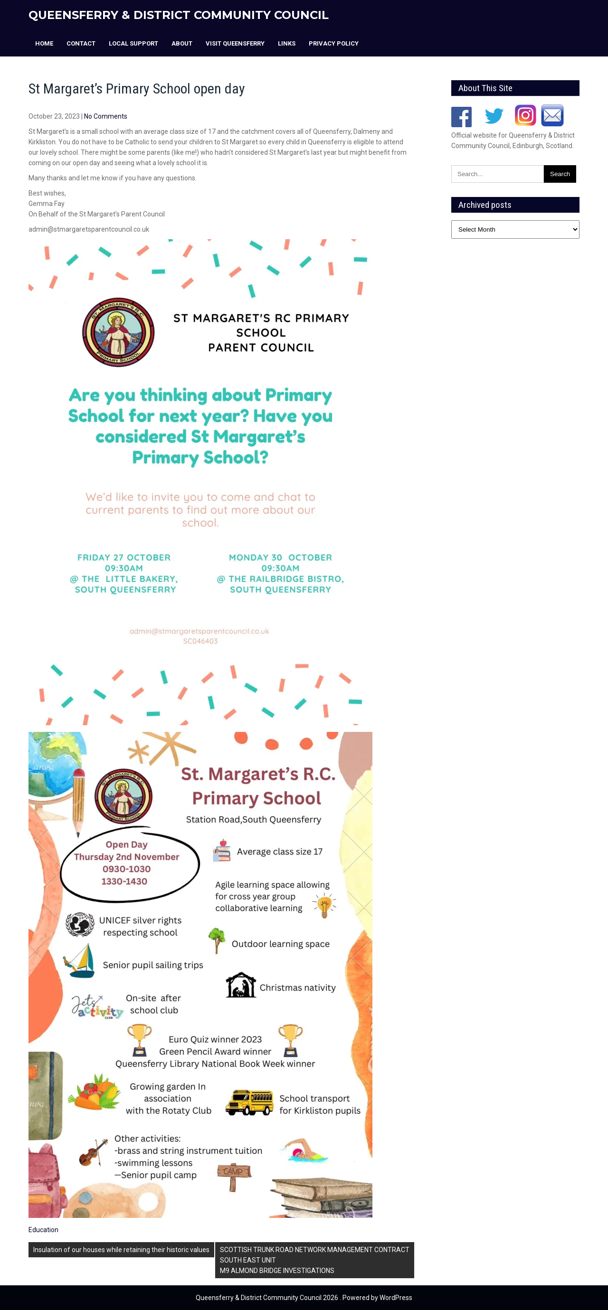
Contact (80, 43)
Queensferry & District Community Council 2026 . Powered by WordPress (304, 1297)
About (181, 43)
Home (44, 43)
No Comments (105, 116)
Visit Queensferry (235, 43)
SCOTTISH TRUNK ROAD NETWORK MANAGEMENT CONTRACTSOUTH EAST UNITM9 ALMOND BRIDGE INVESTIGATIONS (314, 1260)
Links (286, 43)
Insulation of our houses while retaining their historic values (121, 1250)
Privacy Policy (334, 43)
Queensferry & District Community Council (178, 15)
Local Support (133, 43)
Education (43, 1230)
